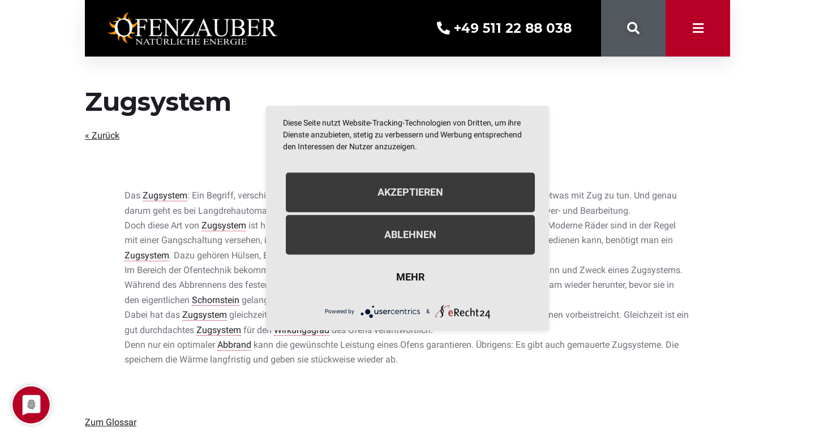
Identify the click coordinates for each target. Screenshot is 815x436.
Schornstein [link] (215, 300)
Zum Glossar (110, 422)
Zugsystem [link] (165, 195)
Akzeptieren (410, 192)
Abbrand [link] (234, 344)
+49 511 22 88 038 (504, 28)
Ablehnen (410, 234)
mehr (410, 277)
